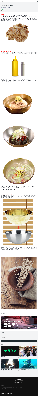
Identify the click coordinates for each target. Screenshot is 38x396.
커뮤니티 (10, 1)
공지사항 (15, 382)
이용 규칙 (12, 393)
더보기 (19, 373)
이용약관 (2, 393)
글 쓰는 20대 (7, 1)
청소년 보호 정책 (9, 393)
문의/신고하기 (22, 382)
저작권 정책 (4, 393)
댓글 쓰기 (19, 340)
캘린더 (12, 1)
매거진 (4, 1)
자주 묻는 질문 (18, 382)
